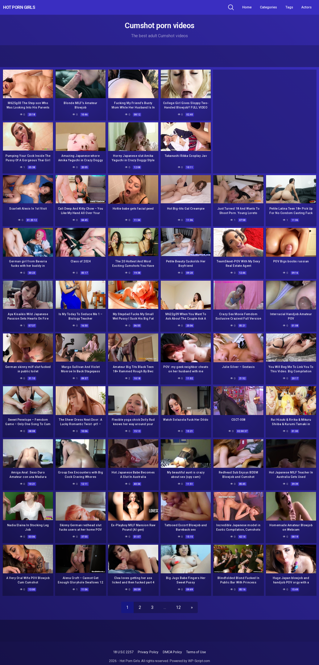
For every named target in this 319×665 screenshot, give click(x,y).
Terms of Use (196, 647)
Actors (306, 7)
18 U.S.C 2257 (123, 647)
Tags (289, 7)
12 (178, 602)
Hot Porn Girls (25, 7)
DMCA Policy (172, 647)
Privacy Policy (148, 647)
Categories (268, 7)
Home (247, 7)
